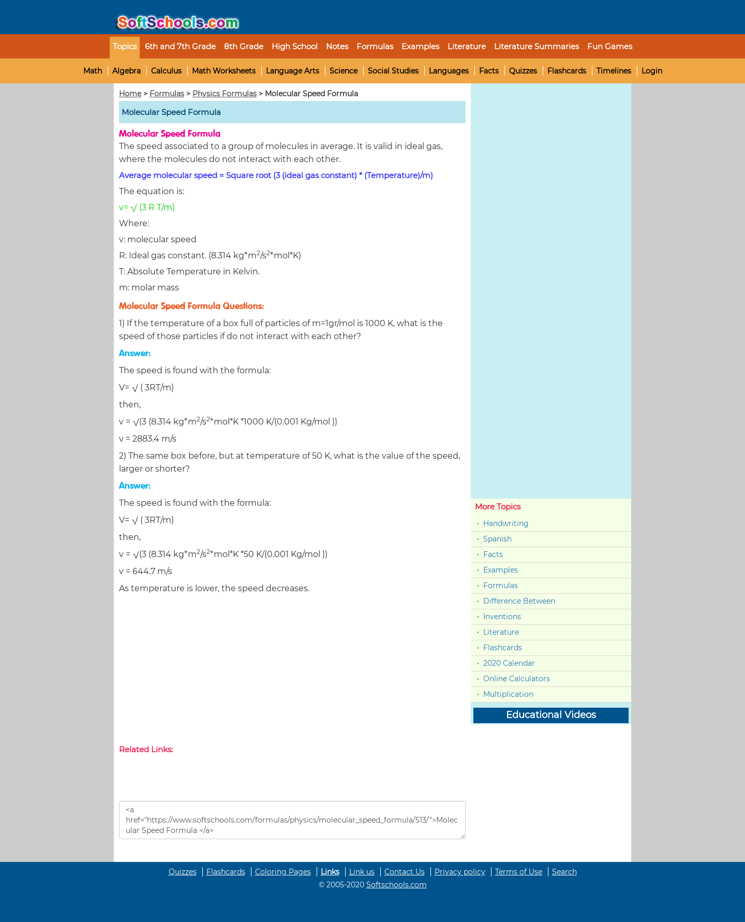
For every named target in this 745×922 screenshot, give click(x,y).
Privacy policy (460, 871)
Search (564, 871)
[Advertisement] (292, 671)
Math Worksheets (224, 71)
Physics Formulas (224, 93)
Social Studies (393, 71)
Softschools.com (396, 884)
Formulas (374, 46)
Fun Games (609, 46)
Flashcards (566, 71)
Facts (489, 71)
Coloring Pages (283, 871)
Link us (362, 871)
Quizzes (523, 71)
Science (343, 71)
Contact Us (404, 871)
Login (652, 71)
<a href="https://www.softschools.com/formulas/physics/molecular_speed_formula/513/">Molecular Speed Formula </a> (292, 820)
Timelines (614, 71)
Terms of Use (518, 871)
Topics (125, 46)
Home (130, 93)
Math (92, 71)
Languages (449, 71)
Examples (420, 46)
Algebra (126, 71)
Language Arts (292, 71)
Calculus (166, 71)
